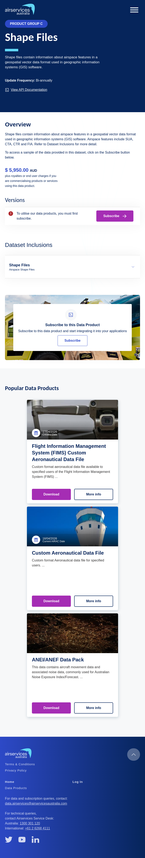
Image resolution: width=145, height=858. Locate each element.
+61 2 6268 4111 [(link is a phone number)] (38, 828)
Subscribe (114, 216)
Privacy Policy (16, 770)
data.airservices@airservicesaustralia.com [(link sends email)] (36, 803)
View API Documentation (26, 90)
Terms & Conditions (20, 764)
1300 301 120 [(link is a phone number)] (30, 823)
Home (9, 781)
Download (51, 494)
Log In (77, 781)
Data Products (16, 788)
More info (93, 494)
